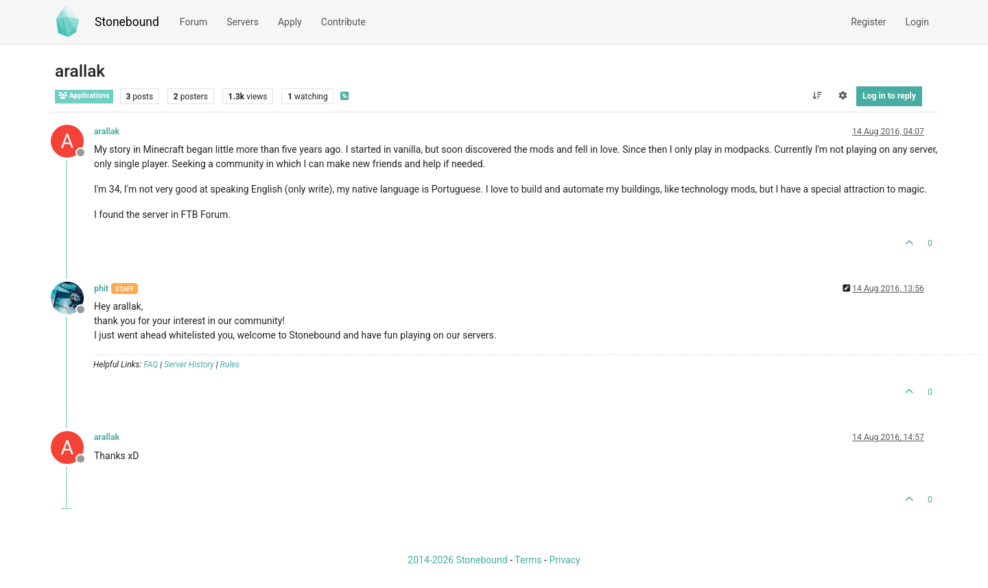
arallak (106, 131)
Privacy (564, 559)
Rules (230, 364)
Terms (528, 559)
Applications (84, 95)
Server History (189, 364)
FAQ (150, 364)
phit (101, 288)
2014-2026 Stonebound (457, 559)
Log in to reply (889, 96)
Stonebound (127, 22)
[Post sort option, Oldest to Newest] (816, 96)
